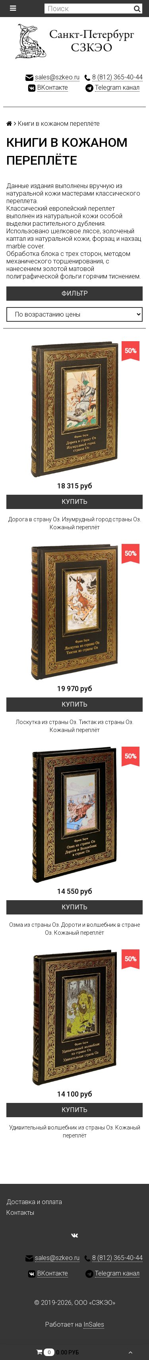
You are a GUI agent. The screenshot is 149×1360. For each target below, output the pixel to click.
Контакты (20, 1212)
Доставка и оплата (34, 1202)
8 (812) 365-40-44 (117, 77)
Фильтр (75, 293)
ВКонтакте (52, 87)
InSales (93, 1324)
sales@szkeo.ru (57, 77)
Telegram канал (117, 87)
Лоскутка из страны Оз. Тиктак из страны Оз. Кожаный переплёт (75, 726)
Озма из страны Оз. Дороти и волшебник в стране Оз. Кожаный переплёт (74, 929)
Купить (74, 501)
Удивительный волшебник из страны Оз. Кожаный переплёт (74, 1131)
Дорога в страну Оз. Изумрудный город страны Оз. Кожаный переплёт (74, 523)
